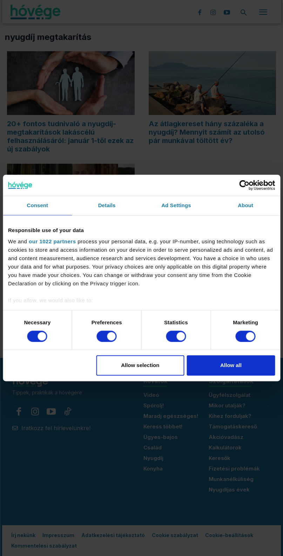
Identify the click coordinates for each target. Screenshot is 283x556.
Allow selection (140, 365)
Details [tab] (107, 205)
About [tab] (245, 205)
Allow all (231, 365)
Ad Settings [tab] (176, 205)
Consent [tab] (37, 205)
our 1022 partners (52, 241)
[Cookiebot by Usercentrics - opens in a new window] (244, 185)
